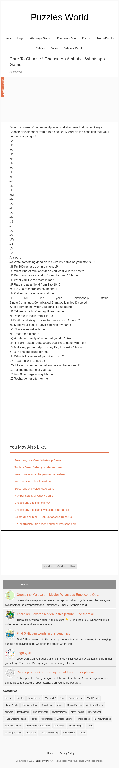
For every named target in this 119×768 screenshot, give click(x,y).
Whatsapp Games (40, 38)
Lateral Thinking (64, 719)
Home (8, 38)
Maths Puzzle (11, 705)
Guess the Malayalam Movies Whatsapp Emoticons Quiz (58, 594)
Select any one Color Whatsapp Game (37, 460)
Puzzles (86, 38)
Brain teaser (47, 705)
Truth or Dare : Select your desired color (38, 467)
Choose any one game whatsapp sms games (41, 509)
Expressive (59, 725)
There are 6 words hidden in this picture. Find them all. (56, 614)
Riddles (40, 48)
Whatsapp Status (13, 732)
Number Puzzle (40, 712)
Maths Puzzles (106, 38)
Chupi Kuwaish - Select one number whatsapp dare (45, 523)
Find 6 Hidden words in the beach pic (43, 633)
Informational (94, 712)
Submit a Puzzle (73, 48)
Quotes (82, 732)
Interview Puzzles (102, 719)
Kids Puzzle (69, 732)
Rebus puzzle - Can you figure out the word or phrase (55, 672)
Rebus (33, 719)
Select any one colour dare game (34, 488)
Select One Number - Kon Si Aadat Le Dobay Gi (43, 516)
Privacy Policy (67, 753)
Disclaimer (31, 732)
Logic (20, 38)
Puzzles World (59, 17)
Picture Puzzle (75, 698)
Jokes (54, 48)
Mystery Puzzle (59, 712)
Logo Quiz (24, 653)
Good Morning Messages (38, 725)
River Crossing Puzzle (15, 719)
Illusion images (76, 725)
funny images (77, 712)
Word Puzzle (93, 698)
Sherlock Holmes (13, 725)
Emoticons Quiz (66, 38)
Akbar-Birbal (47, 719)
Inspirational (23, 712)
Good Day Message (49, 732)
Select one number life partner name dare (39, 474)
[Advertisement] (37, 101)
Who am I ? (50, 698)
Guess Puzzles (74, 705)
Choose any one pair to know (32, 502)
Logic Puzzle (34, 698)
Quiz (62, 698)
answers (9, 712)
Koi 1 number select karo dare (32, 481)
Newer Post (48, 566)
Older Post (61, 566)
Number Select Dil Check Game (33, 495)
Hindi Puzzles (83, 719)
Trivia (90, 725)
